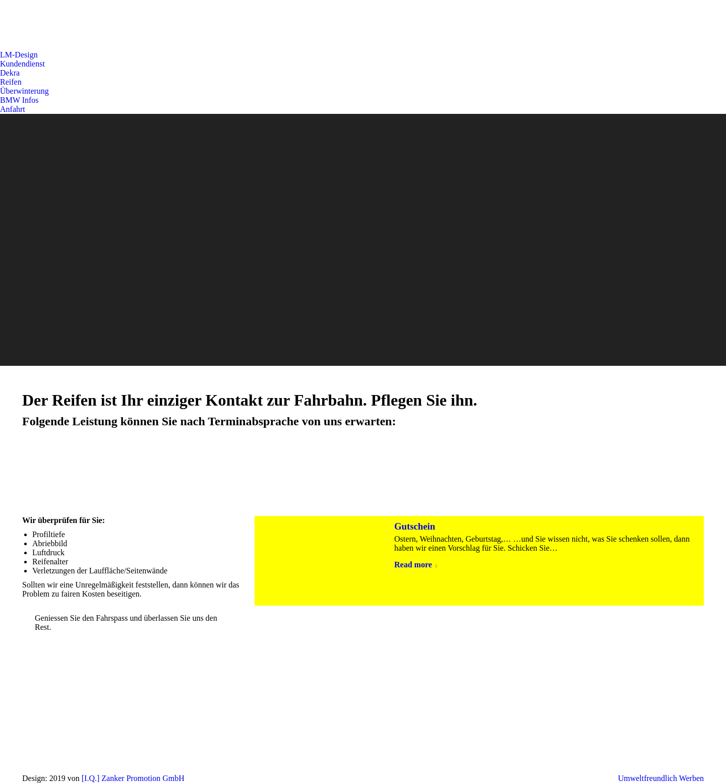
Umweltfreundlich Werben (661, 778)
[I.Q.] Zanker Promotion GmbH (133, 778)
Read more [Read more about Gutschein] (415, 564)
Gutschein (414, 526)
